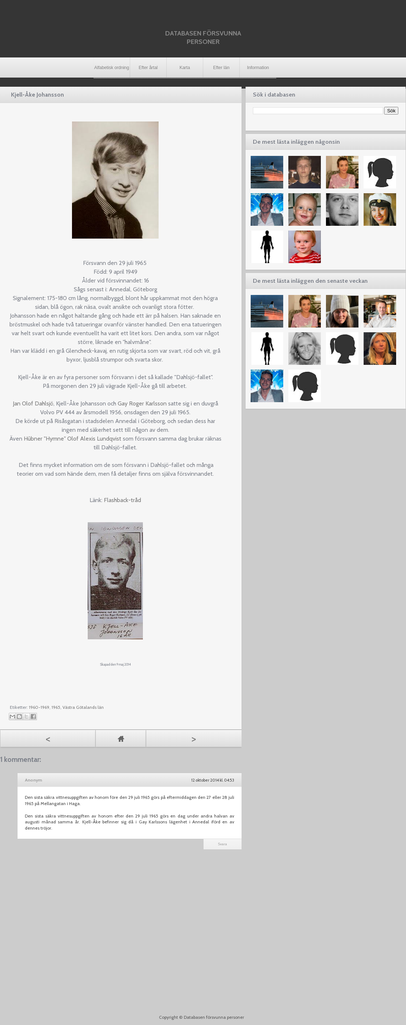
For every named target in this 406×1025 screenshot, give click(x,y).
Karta (184, 67)
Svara (222, 844)
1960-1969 (39, 707)
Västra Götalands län (83, 707)
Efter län (221, 67)
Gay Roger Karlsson (142, 403)
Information (258, 67)
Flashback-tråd (122, 500)
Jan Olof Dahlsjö (33, 403)
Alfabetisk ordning (111, 67)
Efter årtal (148, 67)
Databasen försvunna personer (203, 37)
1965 (56, 707)
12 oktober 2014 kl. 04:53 (212, 780)
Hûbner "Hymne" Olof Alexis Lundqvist (72, 438)
